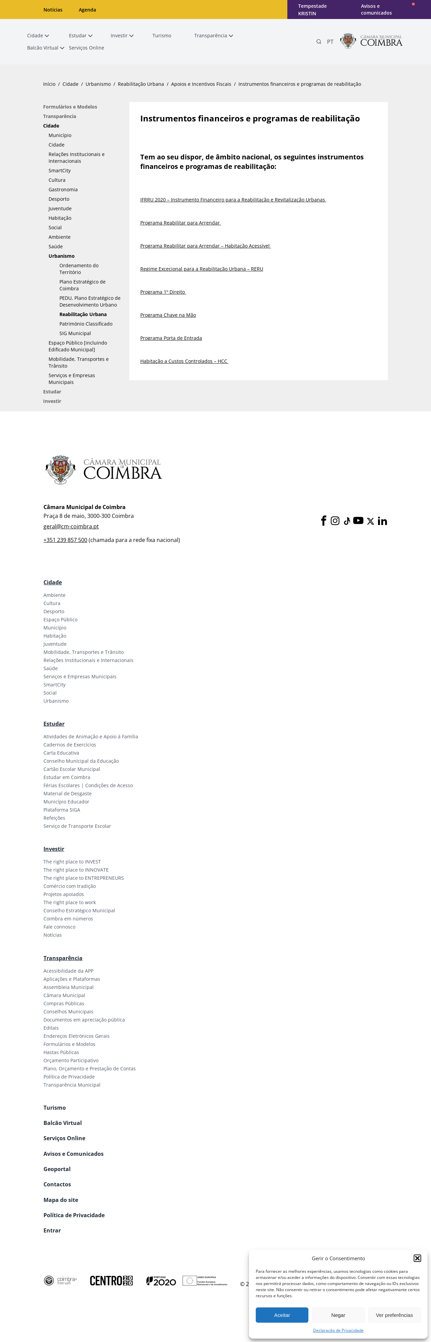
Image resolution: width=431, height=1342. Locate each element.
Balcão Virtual (62, 1123)
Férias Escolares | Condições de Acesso (88, 785)
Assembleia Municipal (68, 987)
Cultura (57, 180)
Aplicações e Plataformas (71, 979)
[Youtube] (358, 521)
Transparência (59, 116)
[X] (370, 521)
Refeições (54, 818)
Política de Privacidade (69, 1076)
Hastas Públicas (61, 1052)
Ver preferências (394, 1315)
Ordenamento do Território (78, 268)
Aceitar (282, 1315)
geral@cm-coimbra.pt (71, 526)
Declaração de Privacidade (338, 1330)
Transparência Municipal (72, 1085)
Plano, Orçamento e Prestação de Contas (89, 1068)
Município (60, 135)
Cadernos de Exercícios (69, 744)
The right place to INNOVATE (76, 870)
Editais (51, 1028)
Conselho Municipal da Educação (81, 761)
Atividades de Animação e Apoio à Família (90, 736)
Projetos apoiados (63, 894)
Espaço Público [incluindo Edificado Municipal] (78, 346)
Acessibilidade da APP (68, 971)
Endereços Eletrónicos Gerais (76, 1036)
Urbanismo (98, 84)
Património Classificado (85, 323)
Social (55, 227)
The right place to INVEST (72, 861)
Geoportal (57, 1169)
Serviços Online (64, 1138)
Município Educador (66, 801)
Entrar (52, 1230)
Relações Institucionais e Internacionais (77, 157)
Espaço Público (60, 619)
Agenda (87, 9)
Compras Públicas (63, 1003)
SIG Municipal (75, 333)
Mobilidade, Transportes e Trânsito (79, 362)
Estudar (52, 391)
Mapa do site (60, 1200)
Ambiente (60, 237)
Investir (52, 401)
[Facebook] (324, 521)
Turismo (54, 1107)
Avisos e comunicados (376, 9)
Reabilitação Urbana (141, 84)
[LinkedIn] (382, 521)
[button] (417, 1258)
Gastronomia (63, 189)
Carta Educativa (61, 753)
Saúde (56, 246)
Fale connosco (59, 926)
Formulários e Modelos (70, 106)
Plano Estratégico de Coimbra (82, 285)
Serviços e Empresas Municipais (72, 378)
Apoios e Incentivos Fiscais (201, 84)
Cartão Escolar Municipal (71, 769)
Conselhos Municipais (68, 1011)
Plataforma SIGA (61, 809)
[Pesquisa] (318, 42)
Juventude (60, 208)
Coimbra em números (68, 918)
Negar (338, 1315)
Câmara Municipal (64, 995)
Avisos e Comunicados (73, 1154)
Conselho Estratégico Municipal (79, 910)
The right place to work (69, 902)
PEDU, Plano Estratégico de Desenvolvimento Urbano (90, 301)
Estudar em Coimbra (66, 777)
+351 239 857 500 (65, 540)
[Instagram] (335, 521)
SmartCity (60, 170)
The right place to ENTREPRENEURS (83, 878)
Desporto (59, 199)
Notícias (52, 9)
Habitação (60, 218)
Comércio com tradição (69, 886)
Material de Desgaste (67, 793)
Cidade (70, 84)
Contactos (57, 1184)
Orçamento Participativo (70, 1060)
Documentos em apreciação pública (84, 1019)
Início (49, 84)
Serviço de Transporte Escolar (77, 826)
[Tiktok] (346, 521)
